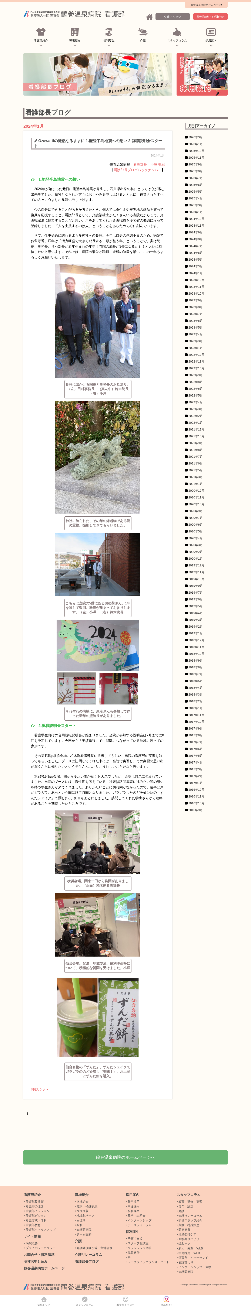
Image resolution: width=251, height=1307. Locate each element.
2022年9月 (195, 375)
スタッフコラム (177, 38)
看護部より (185, 1262)
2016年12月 (196, 789)
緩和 (79, 1225)
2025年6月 (195, 184)
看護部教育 (32, 1225)
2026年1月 (195, 144)
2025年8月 (195, 171)
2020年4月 (195, 538)
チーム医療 (83, 1234)
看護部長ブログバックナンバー (137, 170)
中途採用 (133, 1206)
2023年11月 (196, 286)
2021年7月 (195, 456)
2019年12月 (196, 565)
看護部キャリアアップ (40, 1229)
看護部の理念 (34, 1206)
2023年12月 (196, 280)
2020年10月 (196, 504)
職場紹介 (75, 38)
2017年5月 (195, 755)
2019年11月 (196, 572)
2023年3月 (195, 341)
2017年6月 (195, 749)
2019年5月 (195, 606)
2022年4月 (195, 402)
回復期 (80, 1220)
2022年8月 (195, 382)
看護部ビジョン (35, 1215)
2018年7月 (195, 674)
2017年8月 (195, 735)
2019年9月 (195, 585)
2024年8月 (195, 239)
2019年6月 (195, 599)
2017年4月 (195, 762)
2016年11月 (196, 796)
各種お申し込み (36, 1261)
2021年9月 (195, 443)
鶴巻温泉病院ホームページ (44, 1268)
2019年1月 (195, 633)
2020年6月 (195, 524)
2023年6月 (195, 320)
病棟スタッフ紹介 (190, 1220)
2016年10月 (196, 803)
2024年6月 (195, 252)
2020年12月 (196, 490)
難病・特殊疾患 (86, 1206)
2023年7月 (195, 314)
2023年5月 (195, 327)
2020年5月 (195, 531)
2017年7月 (195, 742)
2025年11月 (196, 157)
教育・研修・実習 (190, 1201)
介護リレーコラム (88, 1254)
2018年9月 (195, 660)
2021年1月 (195, 484)
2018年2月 (195, 701)
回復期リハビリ (188, 1239)
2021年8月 (195, 450)
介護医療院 (83, 1229)
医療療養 (82, 1211)
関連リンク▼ (40, 1089)
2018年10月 (196, 653)
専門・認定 (185, 1206)
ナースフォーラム (138, 1225)
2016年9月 (195, 810)
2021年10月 (196, 436)
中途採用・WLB (188, 1253)
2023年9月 (195, 300)
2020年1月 (195, 558)
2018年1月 (195, 708)
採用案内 (211, 38)
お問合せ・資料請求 (39, 1254)
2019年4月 (195, 613)
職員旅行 (133, 1252)
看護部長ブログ (87, 1261)
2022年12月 (196, 354)
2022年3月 (195, 409)
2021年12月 (196, 429)
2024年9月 (195, 232)
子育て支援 (134, 1238)
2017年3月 (195, 769)
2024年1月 (195, 273)
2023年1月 (195, 348)
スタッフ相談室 (137, 1243)
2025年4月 (195, 198)
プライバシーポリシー (40, 1248)
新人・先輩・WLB (190, 1248)
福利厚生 (109, 38)
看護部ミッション (37, 1211)
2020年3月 (195, 545)
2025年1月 (195, 212)
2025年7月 (195, 178)
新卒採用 (133, 1201)
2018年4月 (195, 687)
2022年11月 (196, 361)
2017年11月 (196, 715)
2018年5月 (195, 681)
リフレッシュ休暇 (138, 1248)
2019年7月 (195, 592)
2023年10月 (196, 293)
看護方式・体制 (35, 1220)
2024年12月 (196, 218)
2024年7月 (195, 246)
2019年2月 (195, 626)
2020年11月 (196, 497)
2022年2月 (195, 416)
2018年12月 (196, 640)
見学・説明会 (135, 1215)
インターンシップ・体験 (194, 1267)
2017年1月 (195, 783)
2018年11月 (196, 647)
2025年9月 (195, 164)
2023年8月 (195, 307)
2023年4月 (195, 334)
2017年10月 (196, 721)
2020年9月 (195, 511)
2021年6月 (195, 463)
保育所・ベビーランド (192, 1257)
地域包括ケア (85, 1215)
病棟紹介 (82, 1201)
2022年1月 (195, 422)
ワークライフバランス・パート (147, 1262)
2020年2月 (195, 551)
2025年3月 (195, 205)
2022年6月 (195, 388)
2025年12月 (196, 150)
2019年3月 (195, 619)
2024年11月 (196, 225)
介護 (143, 38)
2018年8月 (195, 667)
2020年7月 (195, 517)
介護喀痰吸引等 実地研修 (94, 1248)
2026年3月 (195, 137)
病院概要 (31, 1243)
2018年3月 (195, 694)
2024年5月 (195, 259)
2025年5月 (195, 191)
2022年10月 (196, 368)
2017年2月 (195, 776)
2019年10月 (196, 579)
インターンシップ (138, 1220)
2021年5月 (195, 470)
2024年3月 (195, 266)
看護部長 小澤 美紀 (149, 164)
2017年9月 (195, 728)
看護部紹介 (41, 38)
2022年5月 (195, 395)
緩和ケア (184, 1243)
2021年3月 (195, 477)
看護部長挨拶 (34, 1201)
